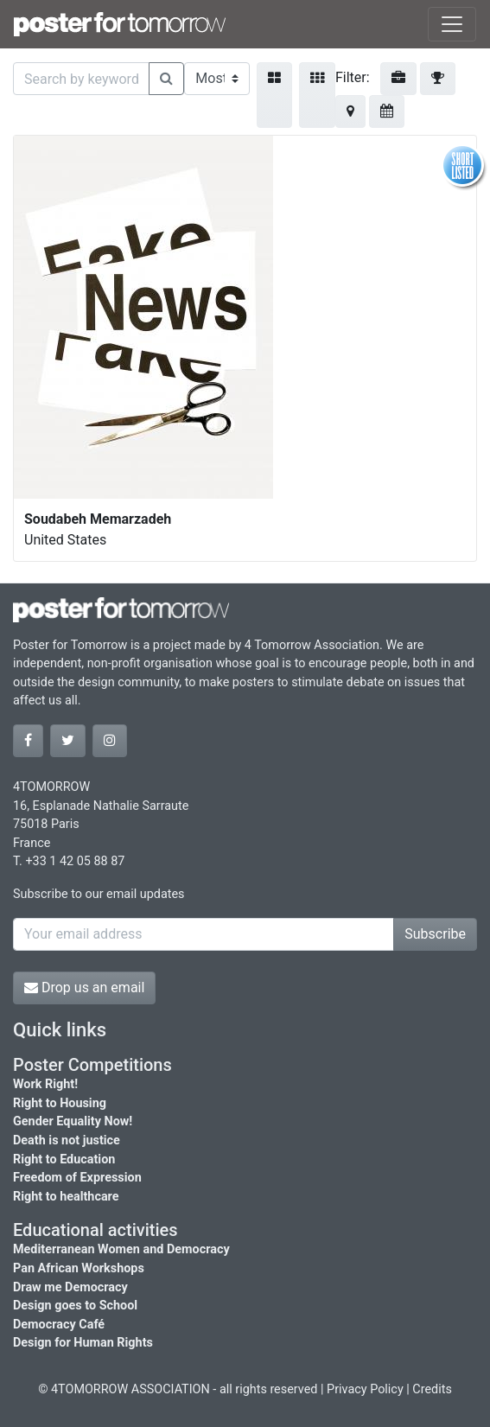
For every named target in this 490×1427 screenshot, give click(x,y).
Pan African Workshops (78, 1268)
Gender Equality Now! (72, 1121)
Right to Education (64, 1159)
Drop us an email (84, 987)
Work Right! (45, 1084)
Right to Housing (59, 1103)
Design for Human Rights (83, 1342)
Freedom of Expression (77, 1177)
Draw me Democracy (70, 1287)
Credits (432, 1389)
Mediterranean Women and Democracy (121, 1249)
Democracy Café (59, 1324)
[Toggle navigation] (452, 24)
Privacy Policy (365, 1389)
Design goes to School (75, 1305)
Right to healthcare (66, 1196)
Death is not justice (66, 1140)
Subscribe (435, 934)
